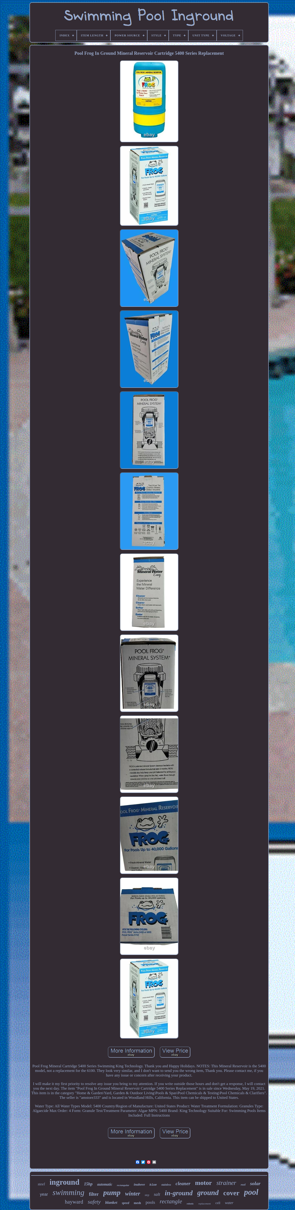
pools (150, 1202)
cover (231, 1193)
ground (208, 1193)
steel (41, 1184)
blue (153, 1185)
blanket (111, 1202)
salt (157, 1194)
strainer (226, 1182)
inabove (139, 1184)
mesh (137, 1203)
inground (65, 1182)
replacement (204, 1203)
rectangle (171, 1201)
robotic (190, 1203)
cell (217, 1203)
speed (125, 1203)
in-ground (179, 1193)
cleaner (183, 1183)
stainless (166, 1184)
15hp (88, 1184)
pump (112, 1192)
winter (132, 1193)
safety (94, 1202)
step (147, 1195)
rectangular (123, 1185)
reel (243, 1184)
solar (255, 1183)
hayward (74, 1202)
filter (94, 1194)
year (44, 1194)
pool (251, 1192)
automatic (104, 1184)
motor (203, 1182)
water (229, 1203)
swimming (68, 1192)
